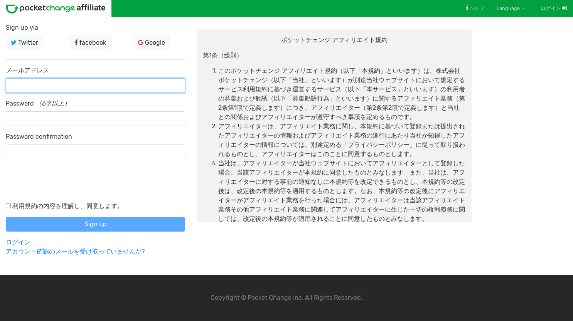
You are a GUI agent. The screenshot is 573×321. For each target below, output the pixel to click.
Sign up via (22, 27)
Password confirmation (39, 136)
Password (20, 103)
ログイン (554, 8)
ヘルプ (475, 8)
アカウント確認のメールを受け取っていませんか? (75, 251)
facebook (90, 42)
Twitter (24, 42)
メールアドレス (27, 70)
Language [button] (509, 8)
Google (151, 42)
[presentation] (64, 180)
